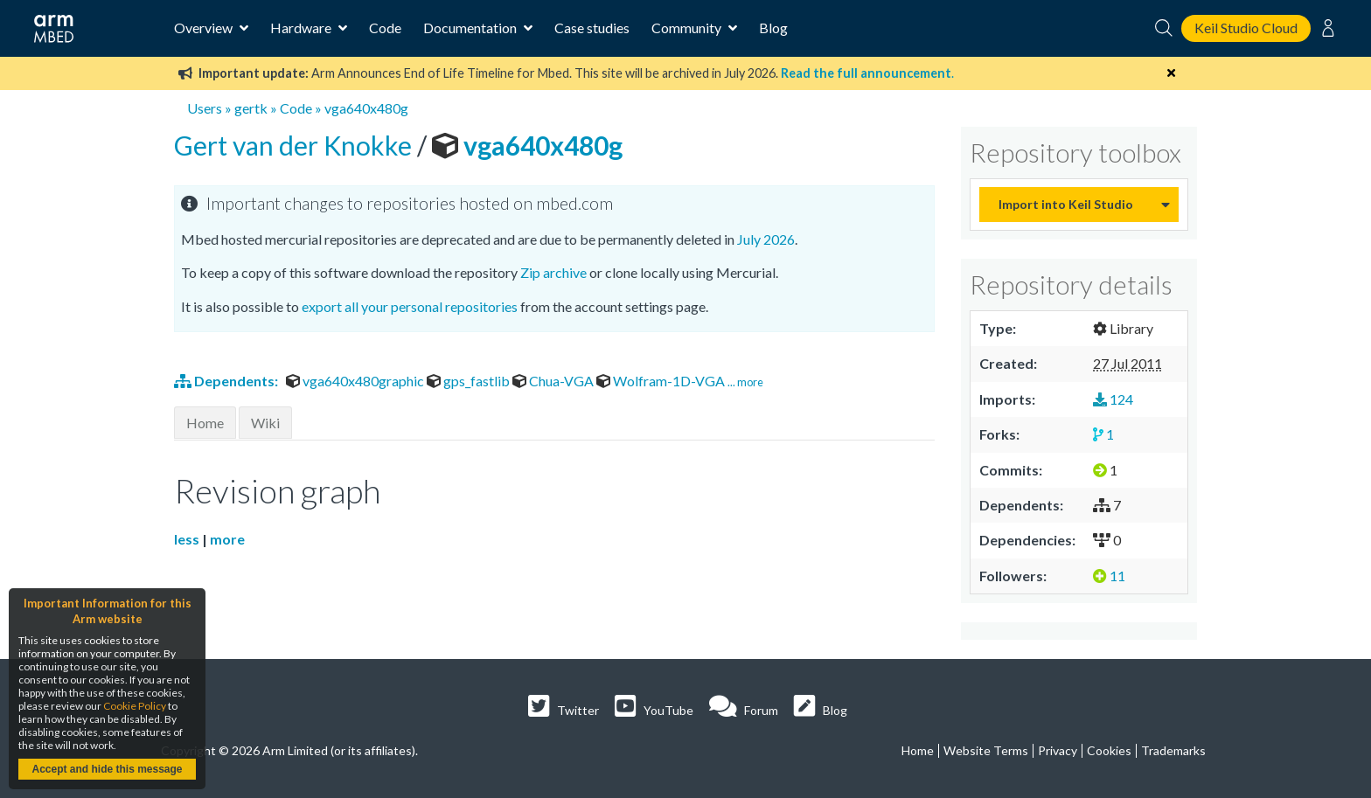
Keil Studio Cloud (1246, 27)
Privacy (1057, 750)
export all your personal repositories (410, 306)
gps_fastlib (469, 380)
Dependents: (227, 380)
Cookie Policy (134, 705)
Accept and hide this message (106, 769)
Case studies (592, 27)
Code (385, 27)
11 (1109, 575)
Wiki (265, 422)
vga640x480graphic (356, 380)
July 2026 (766, 239)
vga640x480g (366, 108)
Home (205, 422)
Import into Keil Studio (1066, 204)
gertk (251, 108)
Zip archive (553, 272)
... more (745, 382)
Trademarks (1173, 750)
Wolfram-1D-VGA (661, 380)
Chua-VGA (554, 380)
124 (1113, 399)
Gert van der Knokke (295, 145)
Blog (773, 27)
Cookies (1109, 750)
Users (204, 108)
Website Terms (985, 750)
